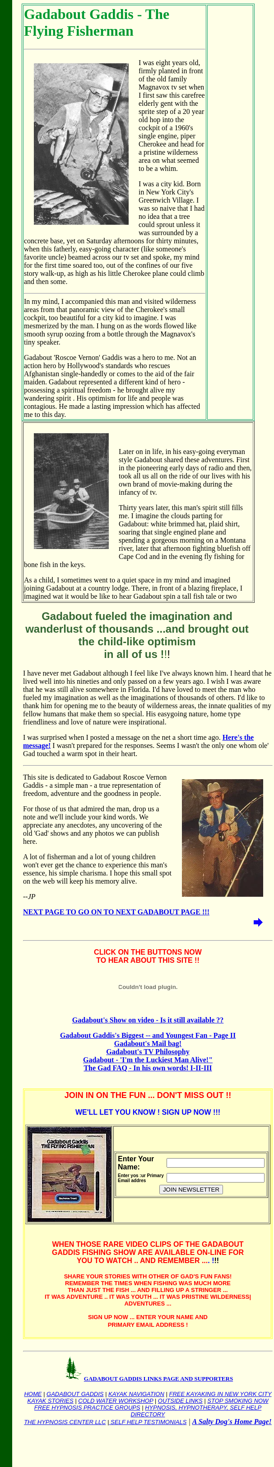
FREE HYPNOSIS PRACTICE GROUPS (87, 1407)
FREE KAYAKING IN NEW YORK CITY (220, 1394)
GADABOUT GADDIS (74, 1394)
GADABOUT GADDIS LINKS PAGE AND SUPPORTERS (158, 1378)
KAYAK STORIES (51, 1400)
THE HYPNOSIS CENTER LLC (65, 1422)
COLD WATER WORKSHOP (115, 1400)
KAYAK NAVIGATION (136, 1394)
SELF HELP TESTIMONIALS (147, 1422)
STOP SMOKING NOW (237, 1400)
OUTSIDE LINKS (180, 1400)
